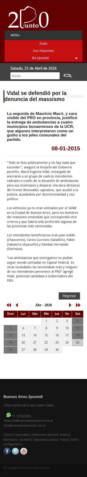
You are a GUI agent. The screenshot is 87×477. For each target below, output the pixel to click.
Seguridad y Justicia (45, 440)
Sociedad (25, 440)
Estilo (43, 43)
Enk (5, 473)
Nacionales (22, 435)
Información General (44, 435)
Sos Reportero (43, 51)
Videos (64, 440)
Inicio (8, 435)
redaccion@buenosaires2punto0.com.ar (28, 421)
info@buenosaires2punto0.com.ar (24, 425)
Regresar (69, 296)
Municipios (10, 440)
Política (64, 435)
